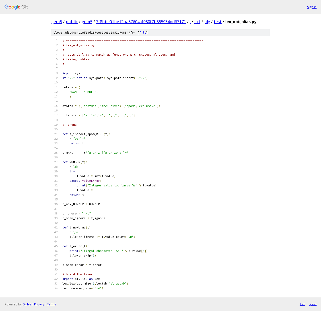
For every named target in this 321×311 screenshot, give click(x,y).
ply (207, 21)
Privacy (39, 304)
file (142, 32)
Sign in (312, 7)
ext (197, 21)
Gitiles (27, 304)
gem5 (56, 21)
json (313, 304)
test (218, 21)
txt (302, 304)
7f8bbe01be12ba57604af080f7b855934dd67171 (141, 21)
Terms (51, 304)
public (72, 21)
